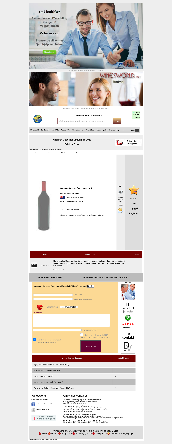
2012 (49, 152)
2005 (36, 152)
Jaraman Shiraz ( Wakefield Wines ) (47, 373)
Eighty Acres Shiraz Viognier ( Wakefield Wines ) (51, 367)
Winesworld (34, 130)
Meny (134, 130)
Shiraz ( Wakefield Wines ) (43, 378)
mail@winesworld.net (42, 411)
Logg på (137, 112)
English (137, 117)
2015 (76, 152)
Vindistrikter (90, 130)
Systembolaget (114, 130)
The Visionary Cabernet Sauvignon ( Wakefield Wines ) (54, 390)
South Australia (71, 197)
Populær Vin (65, 130)
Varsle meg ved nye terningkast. (49, 342)
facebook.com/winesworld (44, 406)
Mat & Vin (55, 130)
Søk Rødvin (45, 130)
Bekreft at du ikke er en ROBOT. (97, 337)
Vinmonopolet (102, 130)
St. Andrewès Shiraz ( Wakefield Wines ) (48, 384)
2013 (63, 152)
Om (124, 130)
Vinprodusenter (77, 130)
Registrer (136, 114)
